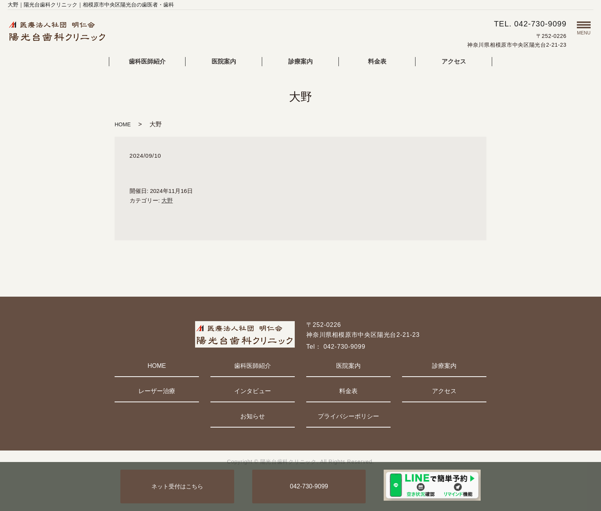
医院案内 (224, 61)
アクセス (454, 61)
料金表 (377, 61)
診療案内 (300, 61)
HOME (123, 124)
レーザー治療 (156, 391)
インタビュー (252, 391)
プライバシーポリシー (348, 416)
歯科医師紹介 (147, 61)
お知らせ (252, 416)
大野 (167, 200)
